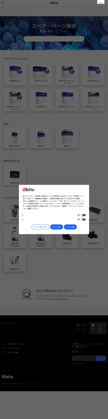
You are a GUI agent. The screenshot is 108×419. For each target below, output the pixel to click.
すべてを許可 (56, 227)
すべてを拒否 (70, 227)
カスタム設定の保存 (40, 227)
